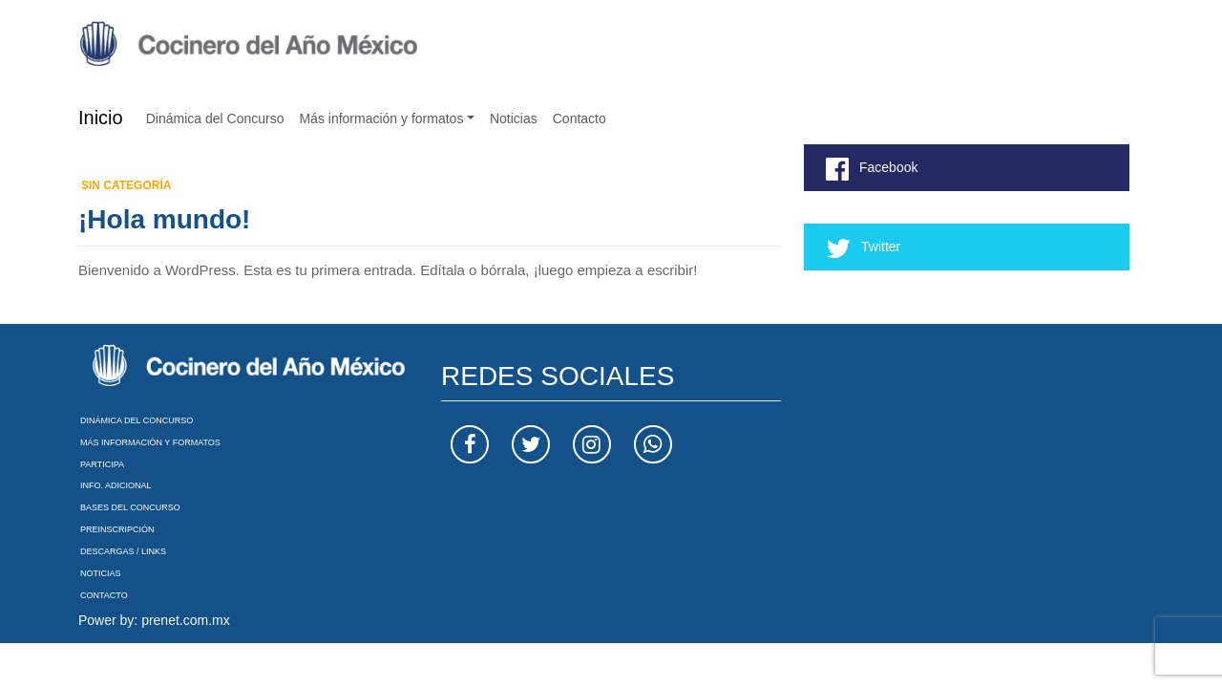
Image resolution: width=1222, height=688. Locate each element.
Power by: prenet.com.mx (154, 620)
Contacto (579, 118)
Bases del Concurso (130, 507)
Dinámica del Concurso (215, 118)
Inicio (100, 117)
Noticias (513, 118)
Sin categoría (126, 185)
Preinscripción (117, 529)
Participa (102, 464)
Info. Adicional (116, 485)
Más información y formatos (381, 118)
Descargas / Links (123, 551)
